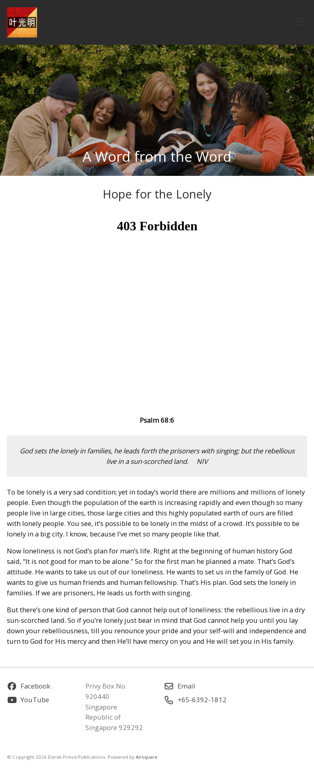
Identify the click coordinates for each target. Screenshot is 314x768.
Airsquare (146, 757)
